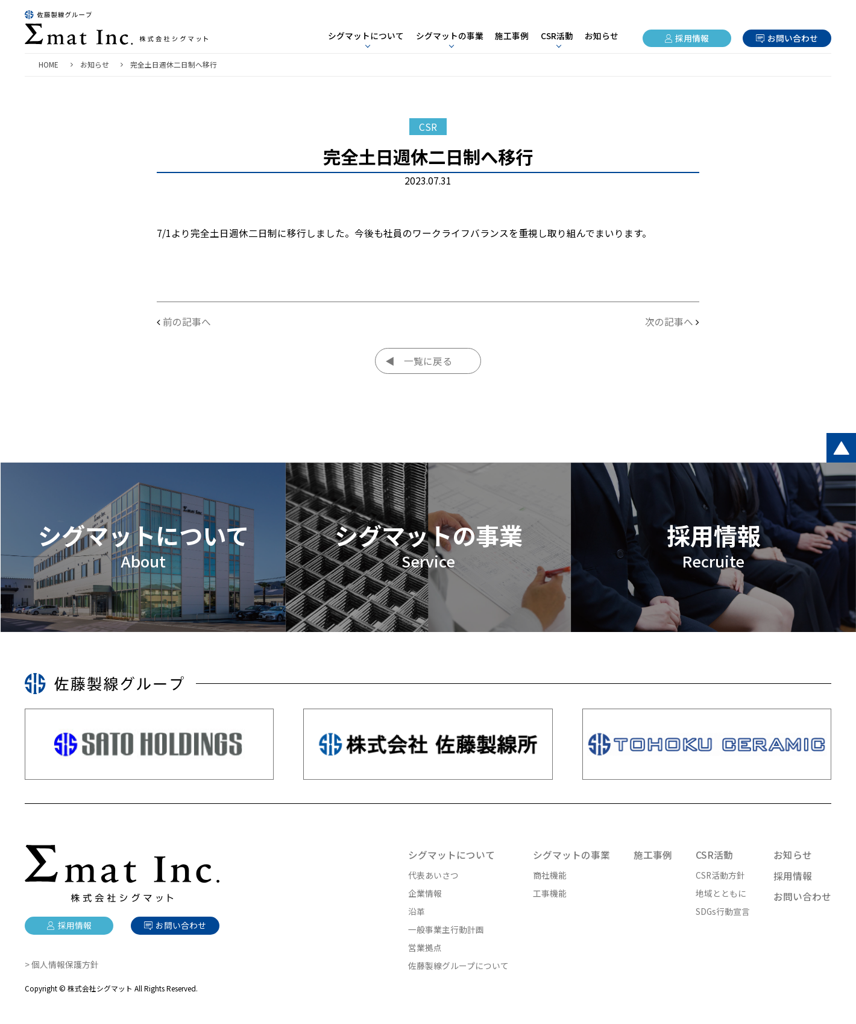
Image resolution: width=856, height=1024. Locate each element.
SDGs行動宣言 (723, 911)
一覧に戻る (428, 361)
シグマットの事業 (571, 855)
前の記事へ (187, 322)
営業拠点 (425, 947)
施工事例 (512, 36)
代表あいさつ (433, 875)
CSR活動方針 (720, 875)
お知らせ (601, 36)
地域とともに (721, 893)
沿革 (416, 911)
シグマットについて (451, 855)
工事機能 (550, 893)
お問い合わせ (792, 38)
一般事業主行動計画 (446, 929)
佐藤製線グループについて (458, 965)
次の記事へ (669, 322)
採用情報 (692, 38)
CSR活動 (714, 855)
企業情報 (425, 893)
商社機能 (550, 875)
